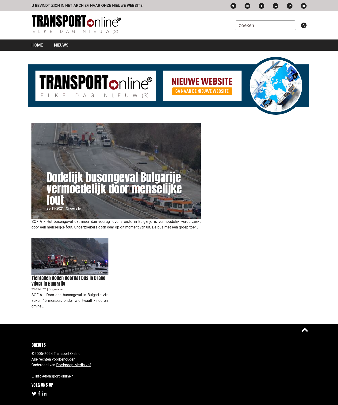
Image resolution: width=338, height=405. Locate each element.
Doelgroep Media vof (73, 365)
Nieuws (61, 45)
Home (37, 45)
